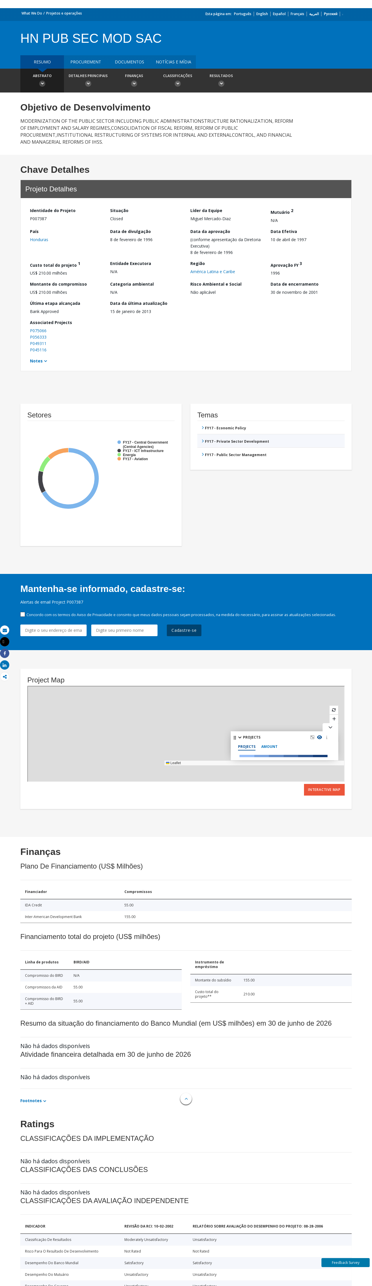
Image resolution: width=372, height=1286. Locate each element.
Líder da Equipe (206, 210)
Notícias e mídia (173, 62)
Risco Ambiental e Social (216, 284)
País (34, 231)
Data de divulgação (130, 231)
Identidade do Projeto (53, 210)
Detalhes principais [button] (88, 81)
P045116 (38, 350)
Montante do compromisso (58, 284)
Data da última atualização (138, 303)
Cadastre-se (184, 630)
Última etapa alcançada (55, 303)
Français (297, 13)
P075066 (38, 330)
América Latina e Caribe (212, 271)
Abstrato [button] (42, 81)
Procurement (85, 62)
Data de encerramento (295, 284)
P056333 (38, 337)
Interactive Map (324, 789)
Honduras (39, 239)
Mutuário (282, 211)
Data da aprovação (210, 231)
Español (279, 13)
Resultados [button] (221, 81)
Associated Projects (51, 322)
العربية (314, 13)
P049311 (38, 343)
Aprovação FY (286, 264)
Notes (36, 361)
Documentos (129, 62)
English (262, 13)
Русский (330, 13)
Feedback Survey (346, 1262)
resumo (42, 62)
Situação (119, 210)
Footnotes (31, 1100)
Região (197, 263)
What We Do (32, 13)
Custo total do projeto (55, 264)
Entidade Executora (130, 263)
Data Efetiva (284, 231)
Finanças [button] (134, 81)
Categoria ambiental (132, 284)
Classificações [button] (177, 81)
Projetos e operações (64, 13)
